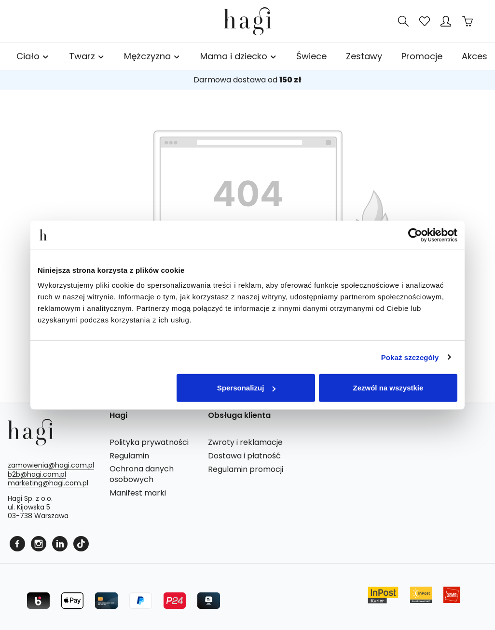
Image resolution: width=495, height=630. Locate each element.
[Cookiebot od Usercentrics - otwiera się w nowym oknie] (415, 235)
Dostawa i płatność (244, 456)
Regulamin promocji (245, 469)
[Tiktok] (81, 543)
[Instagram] (39, 543)
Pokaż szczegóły (410, 357)
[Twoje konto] (445, 21)
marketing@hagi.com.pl (48, 483)
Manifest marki (138, 493)
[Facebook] (18, 543)
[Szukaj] (403, 21)
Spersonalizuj (246, 388)
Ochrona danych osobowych (142, 474)
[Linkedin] (60, 543)
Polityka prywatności (149, 442)
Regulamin (129, 456)
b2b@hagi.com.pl (37, 474)
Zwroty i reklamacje (245, 442)
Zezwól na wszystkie (388, 388)
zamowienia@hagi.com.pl (51, 465)
